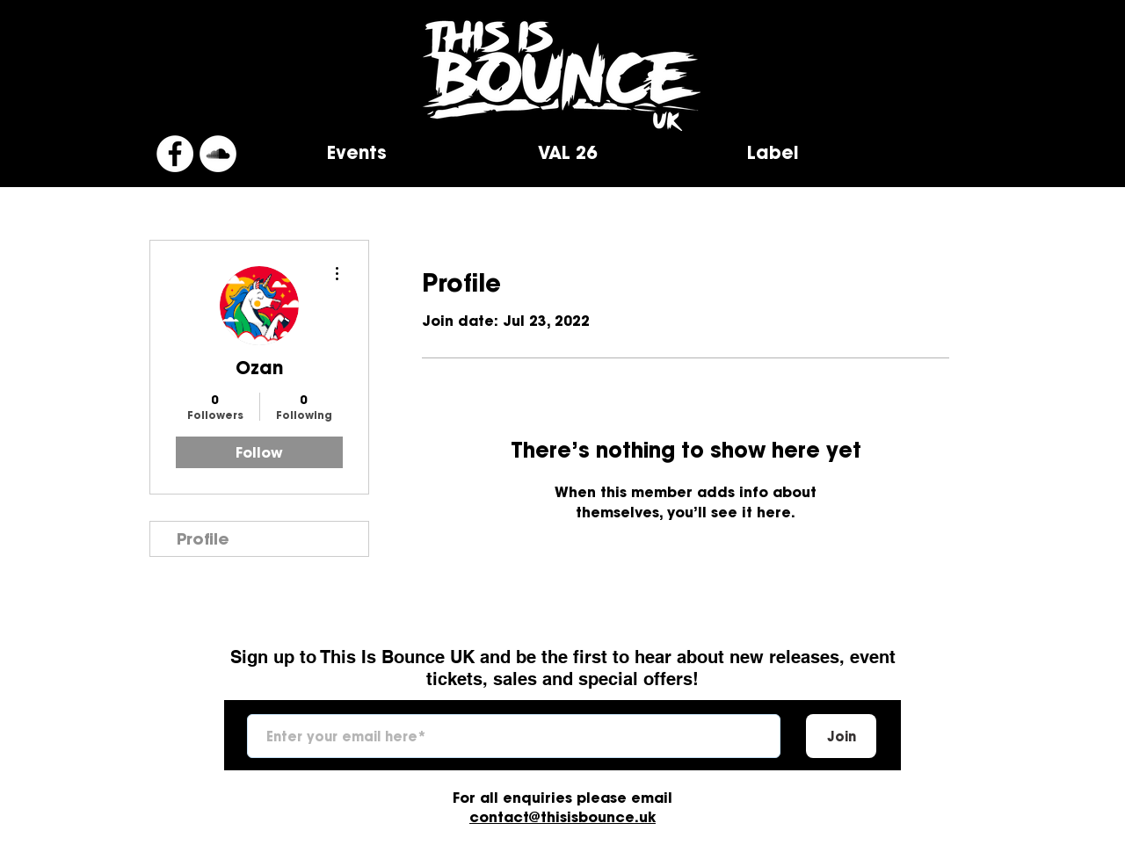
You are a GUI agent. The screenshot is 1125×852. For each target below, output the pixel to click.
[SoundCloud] (218, 153)
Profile (203, 539)
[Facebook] (174, 153)
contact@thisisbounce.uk (562, 817)
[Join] (841, 736)
